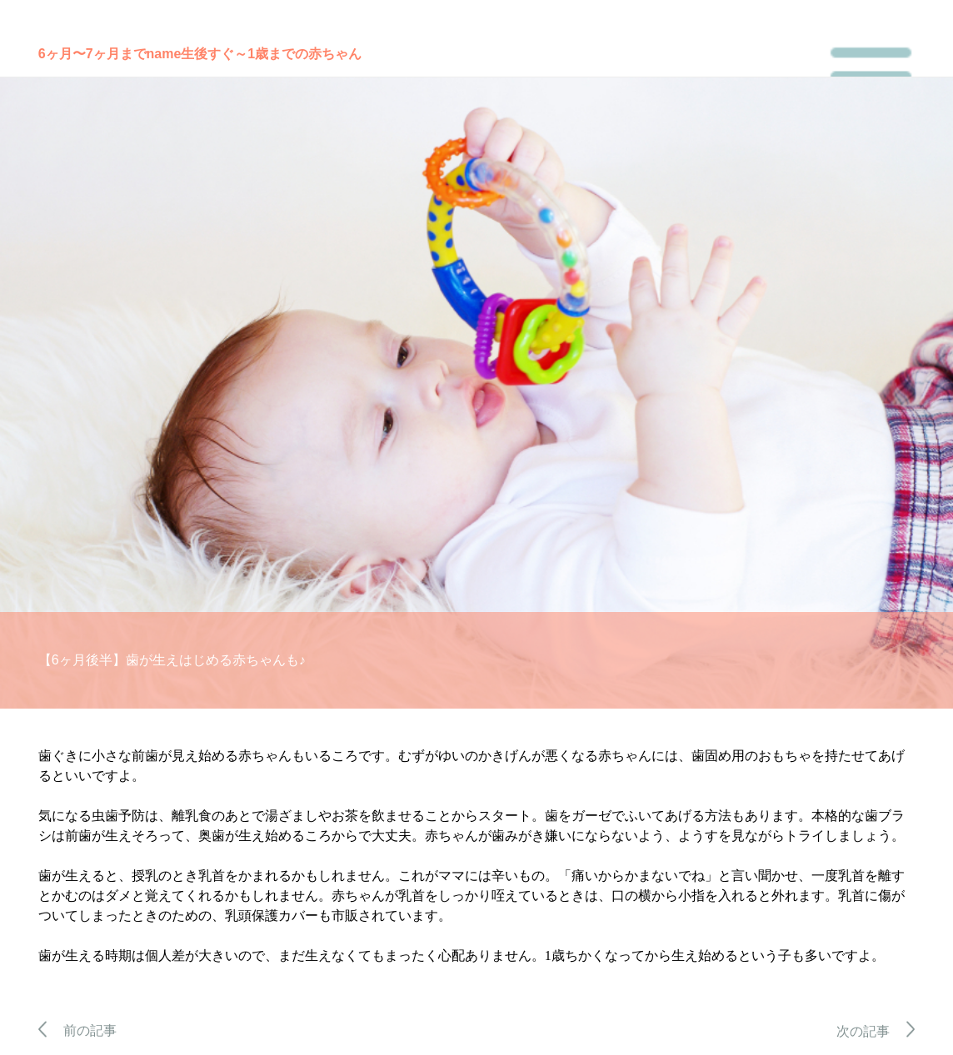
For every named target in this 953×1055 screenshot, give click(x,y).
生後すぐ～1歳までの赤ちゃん (271, 54)
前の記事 (77, 1030)
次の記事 (876, 1031)
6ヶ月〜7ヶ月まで (92, 54)
